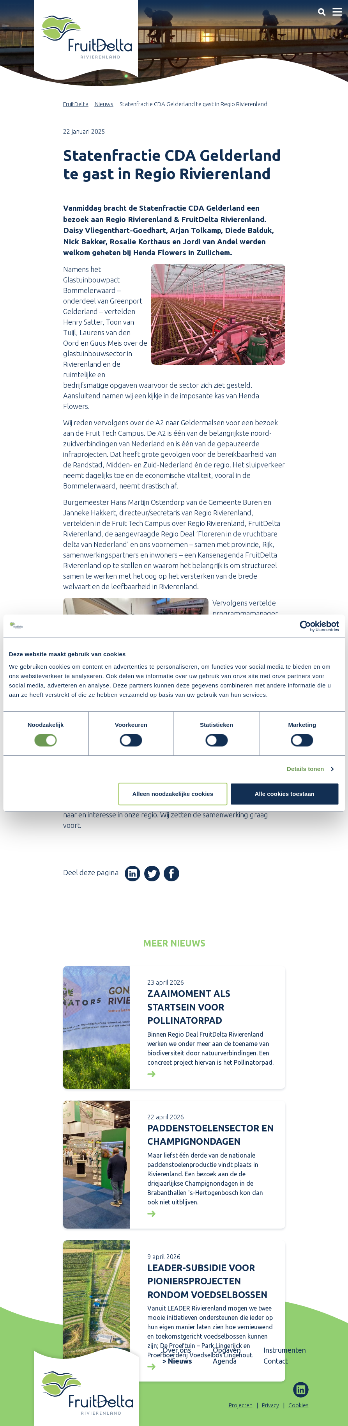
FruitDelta (75, 104)
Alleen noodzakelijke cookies (172, 793)
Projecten (241, 1405)
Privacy (270, 1405)
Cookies (298, 1405)
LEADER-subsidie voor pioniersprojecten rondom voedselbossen (207, 1281)
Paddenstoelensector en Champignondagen (210, 1135)
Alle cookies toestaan (284, 793)
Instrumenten (283, 1350)
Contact (275, 1361)
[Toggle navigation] (322, 12)
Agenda (225, 1361)
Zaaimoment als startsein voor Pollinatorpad (188, 1007)
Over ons (177, 1350)
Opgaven (227, 1350)
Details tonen (305, 769)
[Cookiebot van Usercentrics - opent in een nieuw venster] (305, 626)
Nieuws (104, 104)
